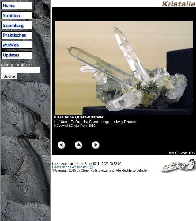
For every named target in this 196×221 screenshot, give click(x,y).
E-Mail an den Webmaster (69, 167)
